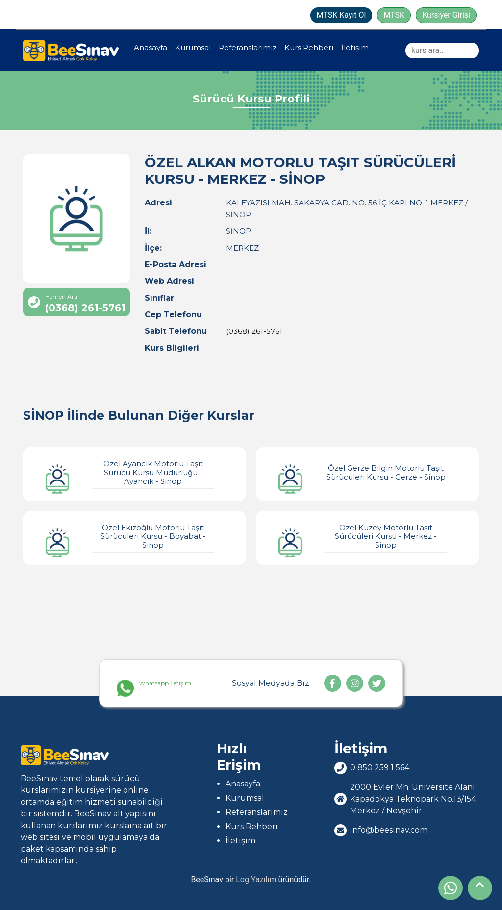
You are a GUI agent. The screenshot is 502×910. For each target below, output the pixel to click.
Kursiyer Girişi (446, 15)
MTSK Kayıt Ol (341, 15)
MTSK (393, 15)
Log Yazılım (256, 879)
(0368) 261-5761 (254, 331)
